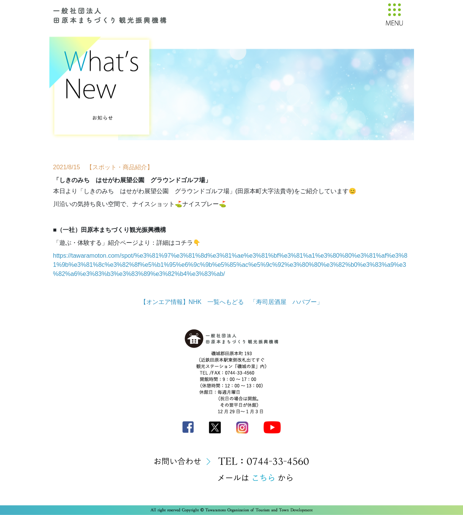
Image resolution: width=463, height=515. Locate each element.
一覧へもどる (225, 302)
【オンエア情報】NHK (171, 302)
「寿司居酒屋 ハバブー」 (286, 302)
